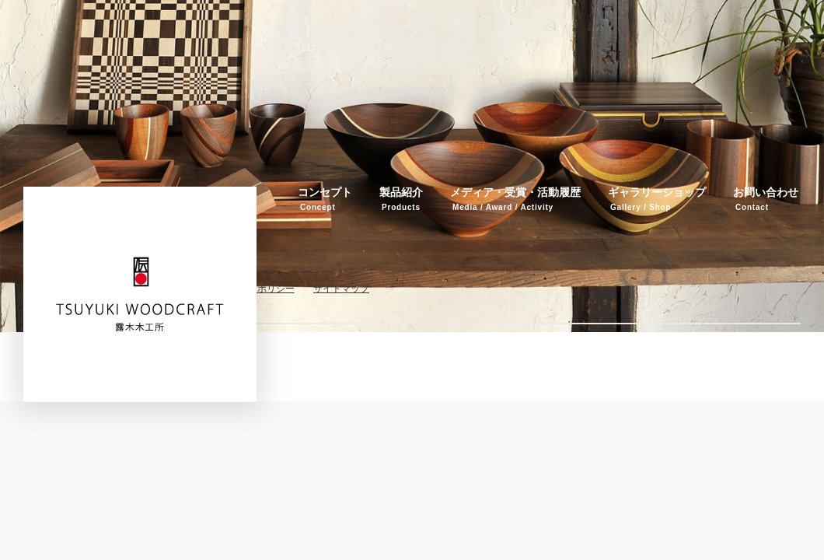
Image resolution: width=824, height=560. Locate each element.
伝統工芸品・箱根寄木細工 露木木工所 (140, 294)
